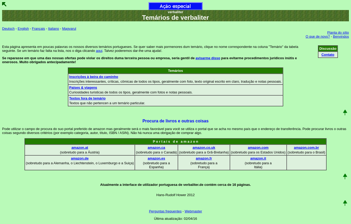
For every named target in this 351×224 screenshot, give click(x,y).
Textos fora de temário (87, 98)
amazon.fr (204, 158)
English (23, 29)
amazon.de (80, 158)
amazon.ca (156, 148)
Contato (327, 55)
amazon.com (258, 148)
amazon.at (79, 148)
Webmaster (193, 211)
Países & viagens (83, 87)
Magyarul (69, 29)
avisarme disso (207, 58)
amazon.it (258, 158)
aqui (99, 51)
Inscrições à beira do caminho (93, 77)
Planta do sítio (338, 32)
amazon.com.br (306, 148)
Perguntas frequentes (165, 211)
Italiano (53, 29)
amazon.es (156, 158)
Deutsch (8, 29)
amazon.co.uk (204, 148)
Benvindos (341, 36)
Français (38, 29)
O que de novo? (318, 36)
